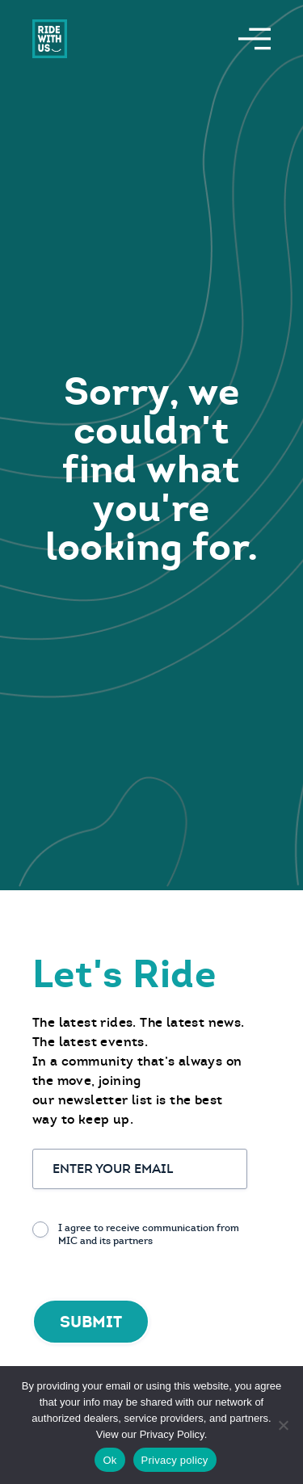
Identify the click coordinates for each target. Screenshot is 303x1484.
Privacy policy (174, 1460)
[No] (283, 1425)
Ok (109, 1460)
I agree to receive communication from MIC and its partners (148, 1234)
